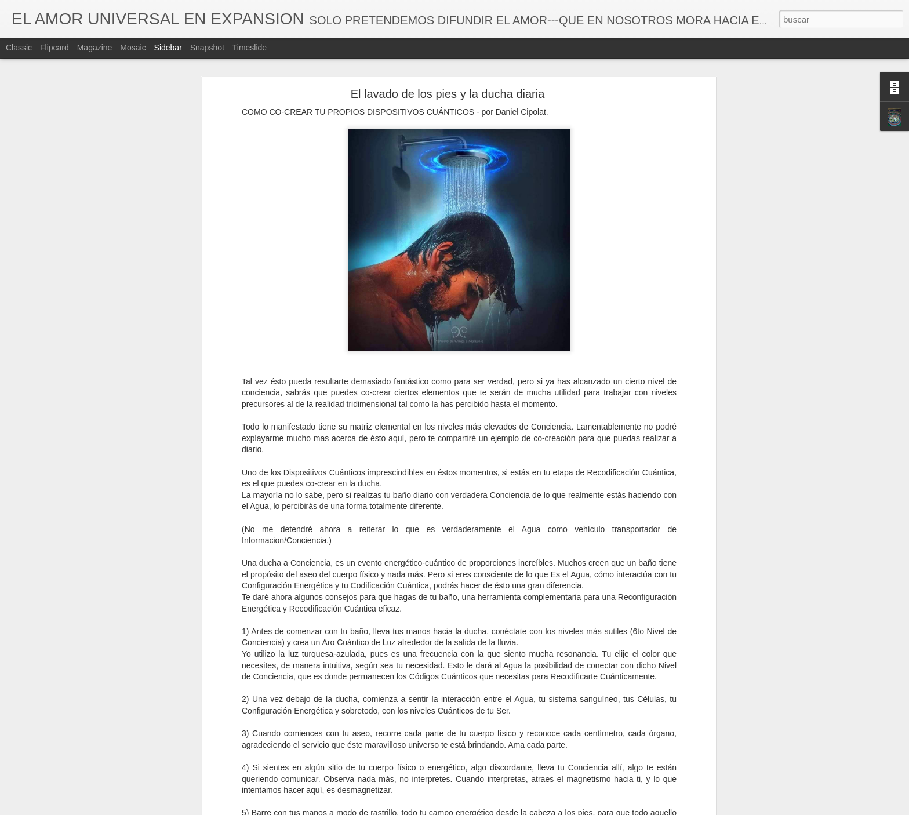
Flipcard (54, 47)
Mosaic (133, 47)
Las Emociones (52, 801)
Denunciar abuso (538, 808)
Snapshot (207, 47)
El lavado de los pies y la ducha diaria (448, 76)
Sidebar (168, 47)
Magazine (94, 47)
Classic (19, 47)
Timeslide (249, 47)
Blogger (499, 808)
